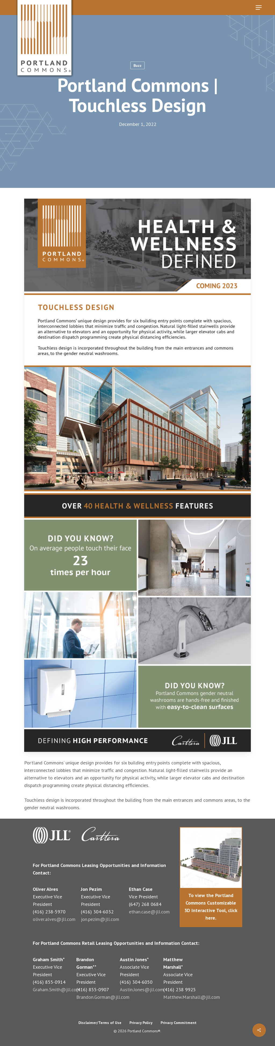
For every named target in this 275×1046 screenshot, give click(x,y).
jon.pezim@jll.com (100, 919)
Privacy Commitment (179, 1022)
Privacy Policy (141, 1022)
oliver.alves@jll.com (54, 919)
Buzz (137, 65)
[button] (259, 7)
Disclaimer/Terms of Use (99, 1022)
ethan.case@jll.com (149, 912)
